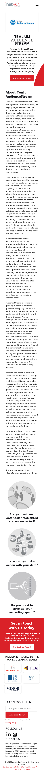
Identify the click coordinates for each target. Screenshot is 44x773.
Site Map (24, 767)
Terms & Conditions (22, 769)
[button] (37, 5)
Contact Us (7, 767)
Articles (16, 767)
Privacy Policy (11, 722)
